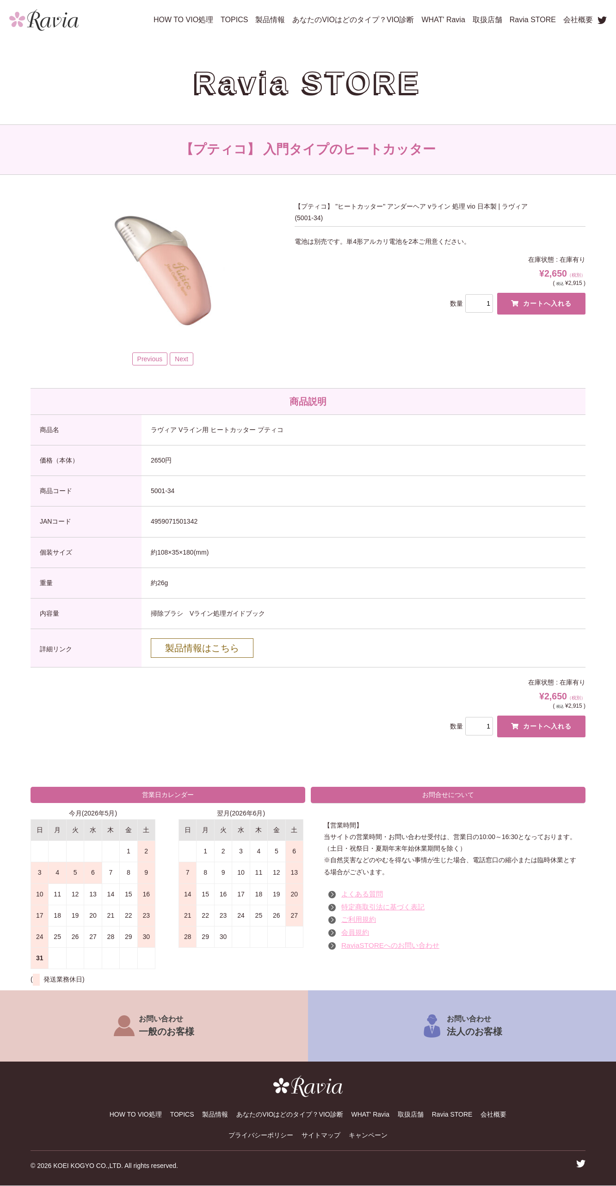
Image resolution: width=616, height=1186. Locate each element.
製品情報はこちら (202, 648)
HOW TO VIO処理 (183, 20)
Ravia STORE (533, 20)
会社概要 (578, 20)
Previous (149, 359)
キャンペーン (368, 1135)
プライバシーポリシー (260, 1135)
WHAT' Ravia (443, 20)
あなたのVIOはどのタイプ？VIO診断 (353, 20)
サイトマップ (321, 1135)
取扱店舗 (487, 20)
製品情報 (270, 20)
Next (181, 359)
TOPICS (234, 20)
